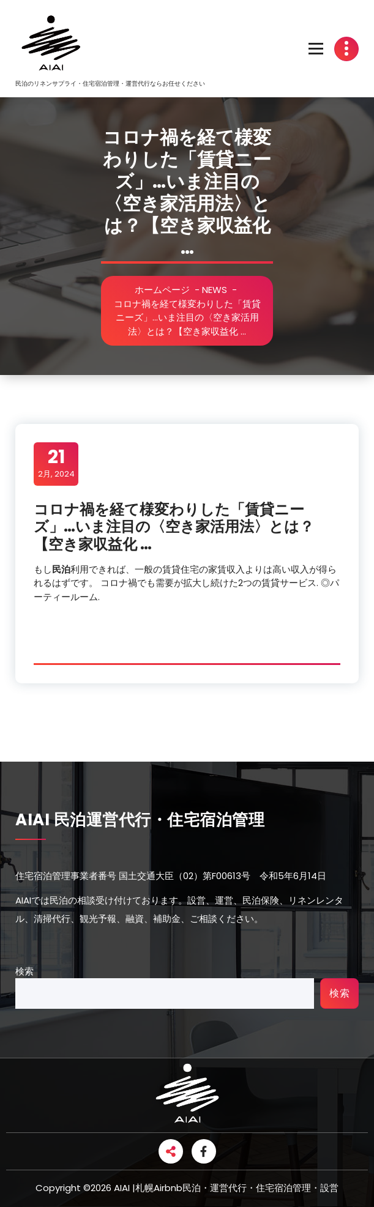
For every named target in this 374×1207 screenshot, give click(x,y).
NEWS (224, 289)
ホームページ (172, 289)
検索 (24, 971)
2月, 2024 (56, 463)
